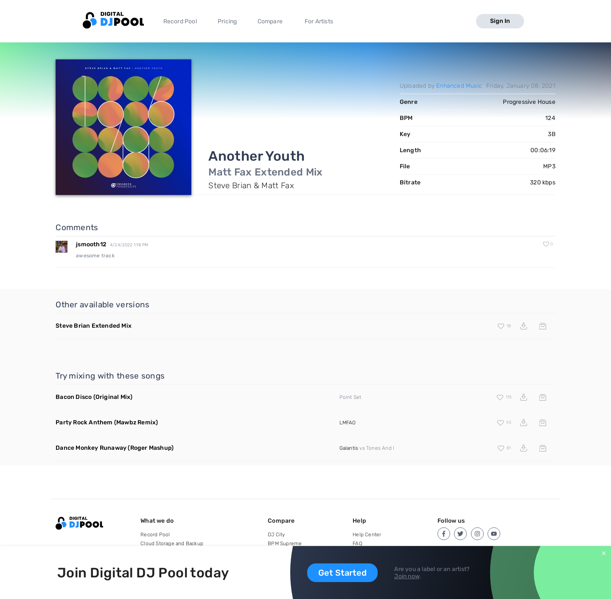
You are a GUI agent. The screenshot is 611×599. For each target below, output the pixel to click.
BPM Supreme (285, 543)
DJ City (276, 535)
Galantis (349, 448)
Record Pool (180, 21)
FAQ (357, 543)
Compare (270, 21)
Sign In (500, 21)
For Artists (319, 21)
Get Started (342, 573)
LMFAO (347, 423)
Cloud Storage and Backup (171, 543)
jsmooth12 (91, 244)
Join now (406, 576)
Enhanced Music (459, 85)
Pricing (227, 21)
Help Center (367, 535)
